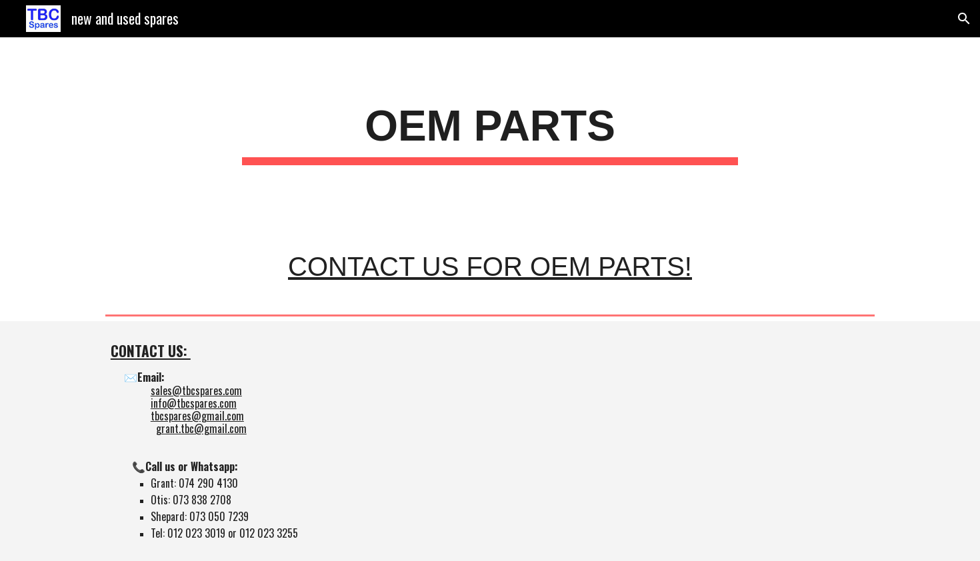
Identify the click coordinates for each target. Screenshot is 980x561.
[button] (964, 19)
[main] (490, 131)
